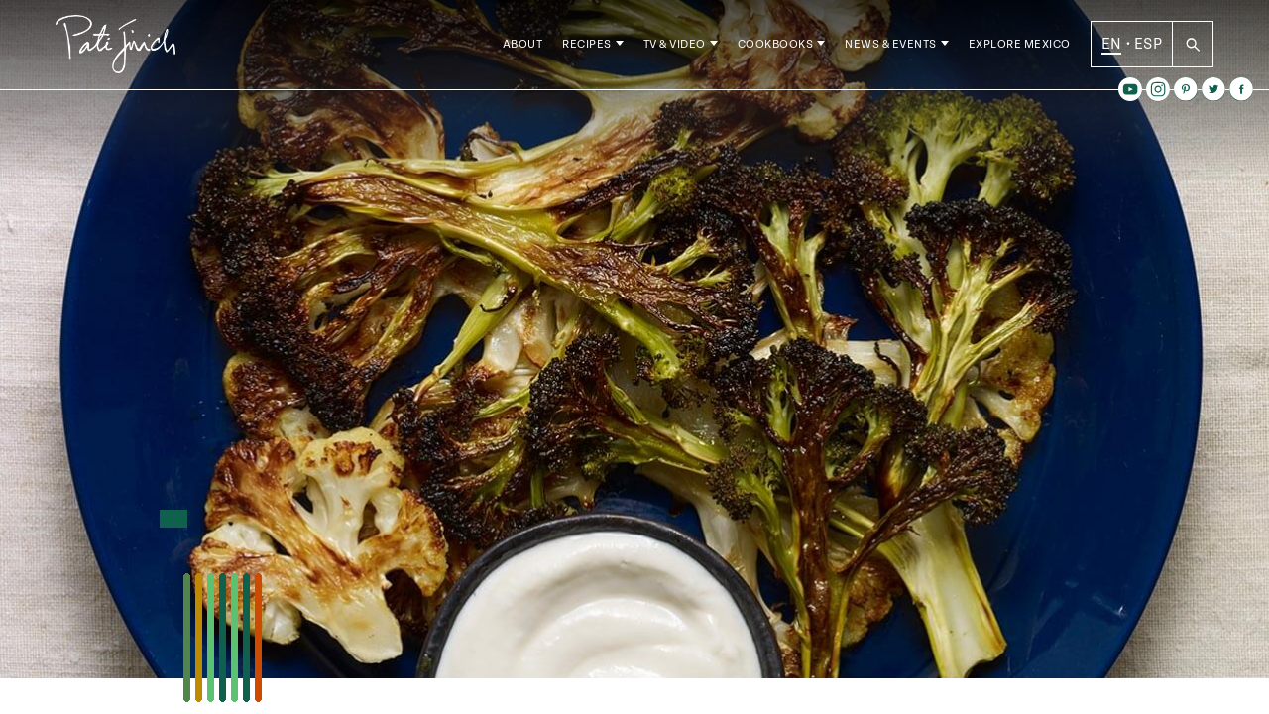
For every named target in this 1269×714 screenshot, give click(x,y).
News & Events (891, 49)
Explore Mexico (1020, 49)
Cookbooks (776, 49)
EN (1111, 49)
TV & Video (674, 49)
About (523, 49)
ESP (1148, 49)
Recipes (587, 49)
